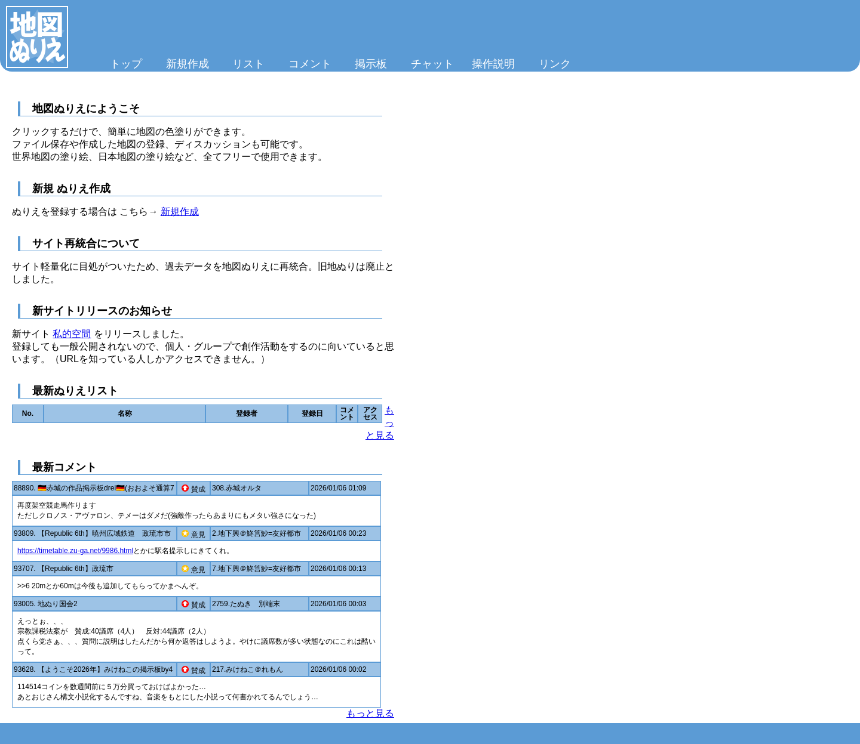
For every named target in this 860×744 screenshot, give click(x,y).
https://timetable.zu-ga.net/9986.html (75, 551)
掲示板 (371, 64)
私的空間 (72, 334)
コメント (309, 64)
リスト (248, 64)
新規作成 (187, 64)
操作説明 (493, 64)
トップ (126, 64)
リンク (555, 64)
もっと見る (370, 713)
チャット (432, 64)
